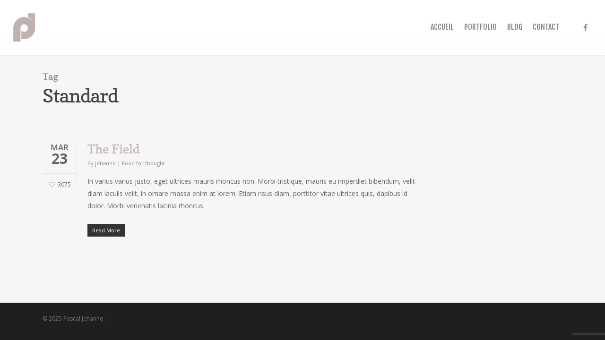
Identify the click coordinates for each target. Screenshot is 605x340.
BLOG (514, 27)
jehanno (105, 163)
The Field (113, 149)
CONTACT (546, 27)
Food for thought (143, 163)
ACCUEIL (442, 27)
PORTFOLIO (480, 27)
